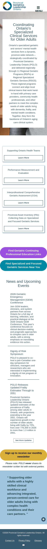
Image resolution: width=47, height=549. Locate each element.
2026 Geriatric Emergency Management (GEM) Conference (21, 298)
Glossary (38, 541)
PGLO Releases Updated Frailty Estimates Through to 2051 (22, 389)
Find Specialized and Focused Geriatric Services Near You (23, 265)
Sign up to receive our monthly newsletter (23, 455)
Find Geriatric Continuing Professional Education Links (23, 252)
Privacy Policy (24, 541)
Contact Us (9, 541)
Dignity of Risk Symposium (18, 352)
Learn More (23, 158)
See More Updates (23, 440)
